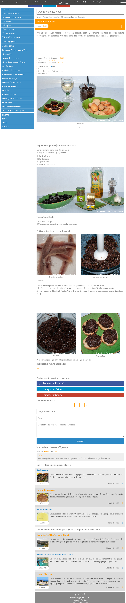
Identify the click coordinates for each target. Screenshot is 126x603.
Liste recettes (8, 33)
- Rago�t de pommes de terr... (14, 62)
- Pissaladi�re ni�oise (11, 106)
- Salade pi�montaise (11, 70)
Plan (86, 601)
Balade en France (10, 13)
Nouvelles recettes (11, 37)
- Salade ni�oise (9, 94)
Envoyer (80, 440)
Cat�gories (8, 46)
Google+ (6, 25)
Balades (76, 599)
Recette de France (11, 17)
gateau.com (84, 596)
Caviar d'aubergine (46, 488)
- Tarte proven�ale (9, 86)
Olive (4, 122)
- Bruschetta (7, 102)
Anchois (5, 126)
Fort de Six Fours (45, 573)
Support (80, 601)
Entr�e (5, 115)
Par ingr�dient (9, 41)
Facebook (7, 21)
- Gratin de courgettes (10, 58)
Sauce (4, 118)
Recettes (84, 599)
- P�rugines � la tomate (12, 98)
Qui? (74, 601)
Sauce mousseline (45, 508)
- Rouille (5, 90)
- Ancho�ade (7, 66)
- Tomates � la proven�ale (13, 74)
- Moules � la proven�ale (13, 110)
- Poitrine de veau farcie (11, 82)
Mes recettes (8, 29)
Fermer (66, 3)
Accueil (6, 9)
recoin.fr (81, 593)
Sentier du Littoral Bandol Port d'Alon (55, 553)
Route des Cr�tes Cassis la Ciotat (53, 533)
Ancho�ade (42, 469)
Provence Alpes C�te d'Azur (15, 50)
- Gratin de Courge (9, 78)
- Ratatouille (7, 54)
